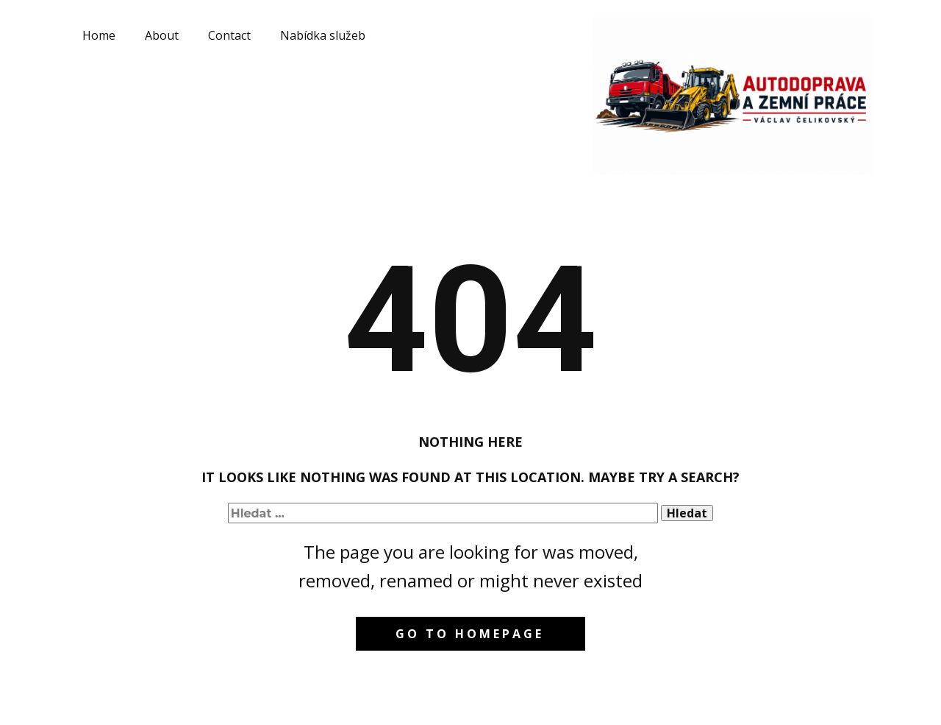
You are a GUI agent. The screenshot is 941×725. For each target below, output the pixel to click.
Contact (229, 35)
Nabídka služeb (322, 35)
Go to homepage (470, 634)
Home (98, 35)
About (162, 35)
